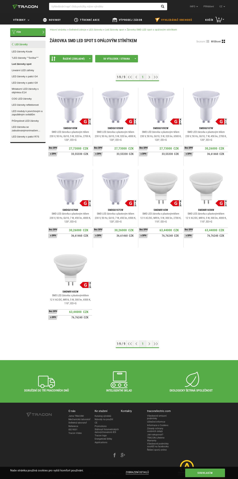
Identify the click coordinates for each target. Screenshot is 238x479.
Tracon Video (75, 433)
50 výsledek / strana (119, 58)
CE (96, 422)
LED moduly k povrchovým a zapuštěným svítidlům (27, 113)
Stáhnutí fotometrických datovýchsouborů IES (107, 430)
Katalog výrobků (103, 416)
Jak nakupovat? (155, 434)
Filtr (19, 31)
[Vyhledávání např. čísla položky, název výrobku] (108, 6)
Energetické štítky (103, 439)
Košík (209, 19)
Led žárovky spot (21, 64)
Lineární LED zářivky (23, 70)
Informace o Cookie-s (157, 425)
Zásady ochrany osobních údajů (155, 429)
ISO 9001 (73, 429)
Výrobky (19, 19)
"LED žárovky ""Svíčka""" (25, 57)
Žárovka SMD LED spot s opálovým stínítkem (152, 29)
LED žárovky (96, 29)
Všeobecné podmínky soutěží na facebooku (158, 445)
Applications (101, 442)
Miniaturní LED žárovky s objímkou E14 (25, 90)
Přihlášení (208, 6)
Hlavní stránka (58, 29)
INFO (192, 6)
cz (220, 6)
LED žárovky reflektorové (25, 104)
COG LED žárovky (22, 98)
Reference (73, 426)
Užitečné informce (156, 421)
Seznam (200, 41)
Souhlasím (205, 472)
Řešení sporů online (157, 450)
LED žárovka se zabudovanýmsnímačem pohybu (25, 129)
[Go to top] (130, 77)
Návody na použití (104, 419)
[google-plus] (123, 455)
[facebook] (114, 455)
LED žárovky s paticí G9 (25, 82)
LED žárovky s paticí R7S (25, 136)
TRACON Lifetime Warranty (155, 439)
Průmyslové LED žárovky (25, 120)
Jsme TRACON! (76, 416)
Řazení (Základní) (71, 58)
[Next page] (149, 77)
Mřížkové (216, 41)
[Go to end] (156, 77)
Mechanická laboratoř (79, 419)
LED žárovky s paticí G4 (25, 76)
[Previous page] (136, 77)
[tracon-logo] (25, 6)
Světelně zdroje (77, 29)
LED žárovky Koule (22, 51)
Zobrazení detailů (137, 472)
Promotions (101, 426)
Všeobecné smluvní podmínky (157, 417)
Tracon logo (101, 435)
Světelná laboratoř (77, 422)
